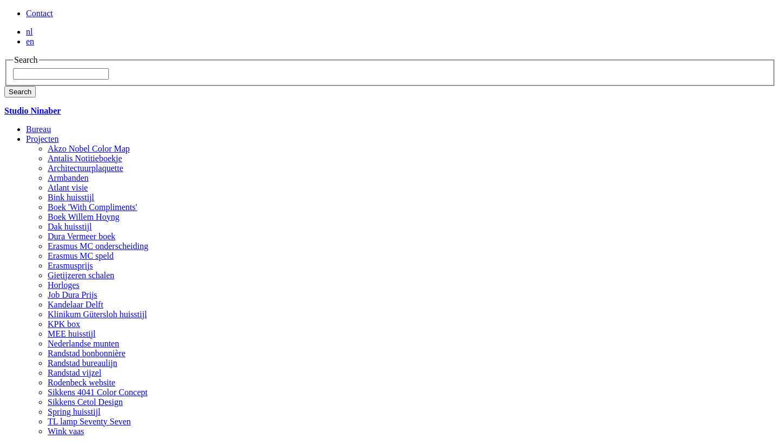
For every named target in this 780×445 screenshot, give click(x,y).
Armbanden (68, 177)
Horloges (64, 285)
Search (20, 92)
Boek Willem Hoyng (83, 216)
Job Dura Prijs (73, 294)
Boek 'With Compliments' (92, 207)
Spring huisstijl (74, 411)
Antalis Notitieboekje (85, 158)
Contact (39, 13)
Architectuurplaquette (85, 168)
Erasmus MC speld (81, 255)
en (30, 41)
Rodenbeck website (81, 382)
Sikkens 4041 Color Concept (97, 392)
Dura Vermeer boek (81, 236)
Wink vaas (66, 431)
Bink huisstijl (71, 197)
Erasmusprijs (70, 265)
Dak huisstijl (70, 226)
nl (29, 31)
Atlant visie (68, 187)
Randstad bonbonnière (87, 353)
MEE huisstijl (71, 333)
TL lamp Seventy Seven (89, 421)
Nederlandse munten (83, 343)
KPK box (64, 324)
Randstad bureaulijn (82, 363)
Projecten (42, 138)
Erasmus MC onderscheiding (98, 246)
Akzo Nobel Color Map (89, 148)
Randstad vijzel (74, 372)
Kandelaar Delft (75, 304)
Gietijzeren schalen (81, 275)
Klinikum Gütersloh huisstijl (97, 314)
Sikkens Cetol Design (85, 402)
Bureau (38, 129)
